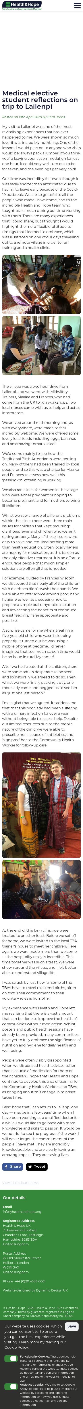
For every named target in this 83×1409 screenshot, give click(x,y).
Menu (67, 5)
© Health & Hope (14, 1308)
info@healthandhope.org (22, 1212)
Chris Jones (56, 117)
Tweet (36, 1167)
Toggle (11, 1358)
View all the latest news (20, 1183)
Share (12, 1167)
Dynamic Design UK (52, 1290)
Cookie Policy (16, 1347)
